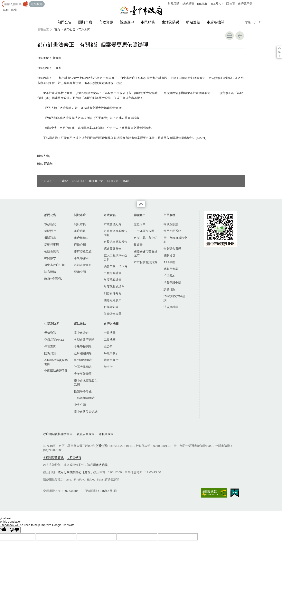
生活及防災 (170, 22)
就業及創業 (171, 269)
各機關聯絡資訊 (53, 457)
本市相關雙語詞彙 (145, 262)
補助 (14, 10)
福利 (6, 10)
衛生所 (108, 366)
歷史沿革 (140, 224)
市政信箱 (102, 464)
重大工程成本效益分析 (115, 257)
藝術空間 (80, 271)
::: (1, 2)
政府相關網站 (83, 353)
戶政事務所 (111, 353)
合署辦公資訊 (172, 248)
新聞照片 (50, 231)
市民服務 (148, 22)
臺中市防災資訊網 (86, 411)
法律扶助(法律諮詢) (174, 298)
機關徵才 (50, 258)
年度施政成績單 (114, 286)
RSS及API (216, 3)
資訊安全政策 (85, 434)
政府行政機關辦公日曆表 (74, 472)
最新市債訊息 (83, 265)
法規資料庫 (171, 307)
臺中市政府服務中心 (175, 239)
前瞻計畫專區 (112, 313)
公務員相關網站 (84, 398)
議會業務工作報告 (115, 266)
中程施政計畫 (112, 273)
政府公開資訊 (53, 278)
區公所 (108, 346)
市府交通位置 (83, 251)
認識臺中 (127, 22)
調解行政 (169, 289)
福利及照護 (171, 224)
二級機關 (110, 339)
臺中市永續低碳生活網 (86, 382)
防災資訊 (50, 353)
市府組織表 (81, 237)
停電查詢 (50, 346)
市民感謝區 (81, 258)
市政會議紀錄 (112, 224)
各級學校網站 (83, 346)
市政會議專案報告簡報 (115, 232)
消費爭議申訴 (172, 282)
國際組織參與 (112, 300)
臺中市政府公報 (54, 265)
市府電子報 (245, 3)
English (202, 3)
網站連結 (193, 22)
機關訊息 (50, 237)
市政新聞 (84, 29)
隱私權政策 (106, 434)
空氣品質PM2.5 (54, 339)
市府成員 (80, 231)
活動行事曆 (51, 244)
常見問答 (174, 3)
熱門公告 (65, 22)
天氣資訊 (50, 332)
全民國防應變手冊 (56, 370)
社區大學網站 (83, 366)
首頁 (57, 29)
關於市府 (85, 22)
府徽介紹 (80, 244)
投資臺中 (140, 244)
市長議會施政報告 (115, 241)
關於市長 (80, 224)
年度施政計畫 (112, 279)
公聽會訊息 (51, 251)
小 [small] (254, 22)
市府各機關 (215, 22)
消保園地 (169, 275)
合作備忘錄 (111, 307)
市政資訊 (106, 22)
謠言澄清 (50, 271)
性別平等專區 (83, 391)
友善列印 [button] (229, 35)
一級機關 (110, 332)
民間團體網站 (83, 360)
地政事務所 (111, 360)
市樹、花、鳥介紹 (145, 237)
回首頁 (230, 3)
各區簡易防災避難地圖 (56, 362)
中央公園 (80, 404)
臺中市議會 (81, 332)
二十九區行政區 (144, 231)
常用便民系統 (172, 231)
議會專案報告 (112, 248)
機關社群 (169, 255)
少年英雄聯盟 (83, 373)
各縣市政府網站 (84, 339)
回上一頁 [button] (239, 35)
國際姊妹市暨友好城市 (145, 253)
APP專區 (169, 262)
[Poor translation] (14, 530)
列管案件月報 (112, 293)
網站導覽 (188, 3)
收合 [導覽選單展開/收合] (141, 204)
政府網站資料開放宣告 (57, 434)
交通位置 (101, 445)
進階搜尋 (37, 4)
